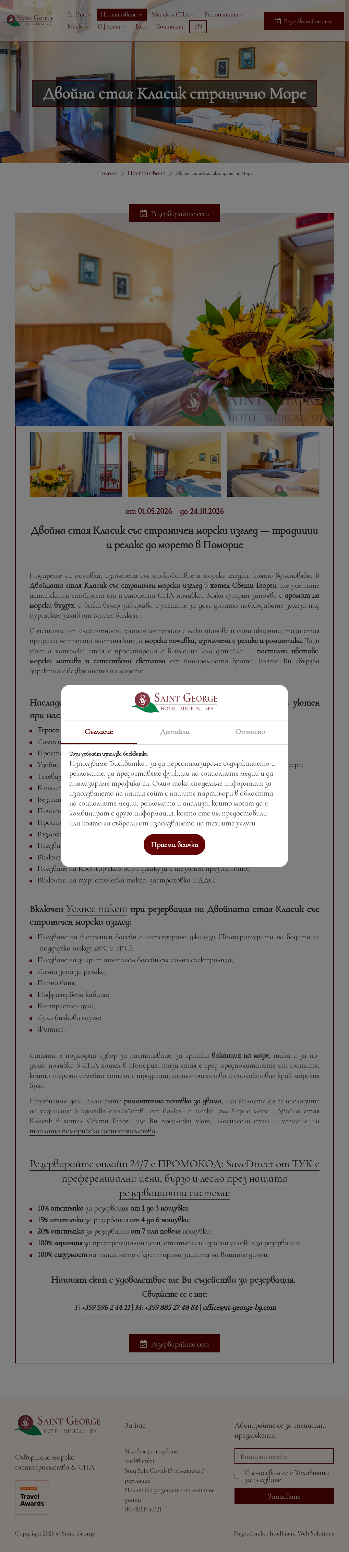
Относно (250, 731)
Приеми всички (174, 844)
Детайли (174, 731)
